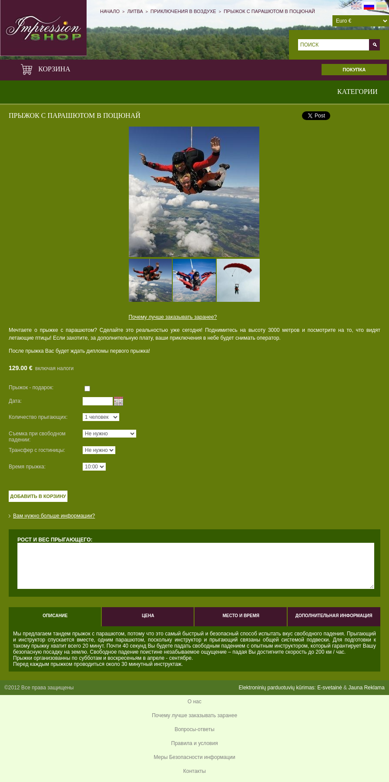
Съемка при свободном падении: (37, 437)
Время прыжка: (27, 467)
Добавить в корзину (38, 496)
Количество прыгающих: (38, 417)
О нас (194, 701)
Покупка (354, 69)
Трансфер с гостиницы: (37, 450)
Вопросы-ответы (194, 729)
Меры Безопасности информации (194, 757)
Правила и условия (194, 743)
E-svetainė (329, 688)
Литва (135, 11)
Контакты (194, 771)
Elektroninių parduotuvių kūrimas (276, 688)
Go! (374, 44)
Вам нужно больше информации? (54, 516)
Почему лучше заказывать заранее (194, 715)
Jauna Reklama (367, 688)
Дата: (15, 401)
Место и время (241, 615)
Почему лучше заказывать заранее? (173, 317)
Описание (55, 615)
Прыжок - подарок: (31, 387)
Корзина (47, 69)
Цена (148, 615)
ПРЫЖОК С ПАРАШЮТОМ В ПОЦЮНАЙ (269, 11)
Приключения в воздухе (183, 11)
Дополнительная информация (333, 615)
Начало (110, 11)
